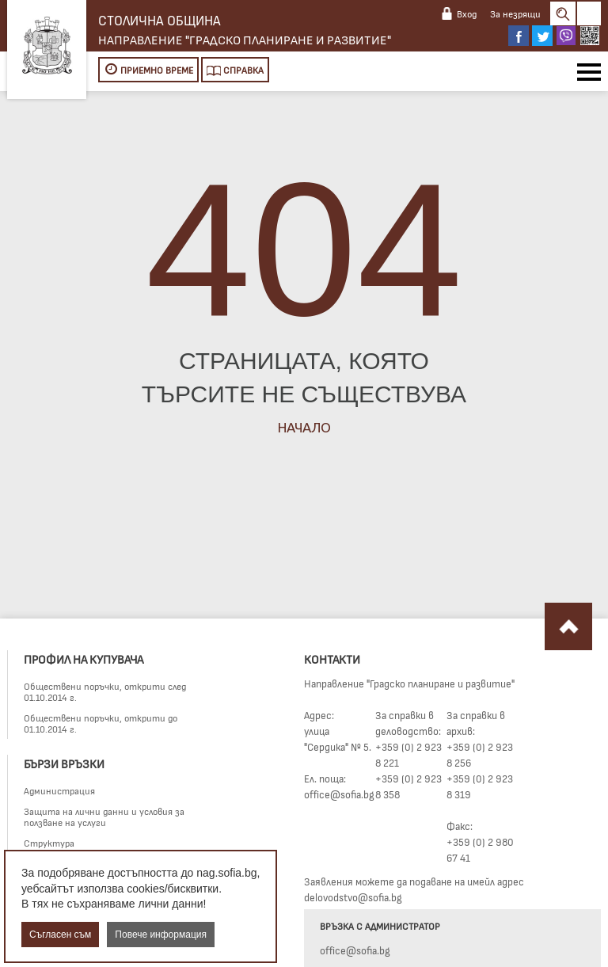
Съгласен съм (60, 934)
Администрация (59, 790)
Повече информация (161, 934)
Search (563, 13)
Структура (49, 842)
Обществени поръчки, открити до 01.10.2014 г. (100, 723)
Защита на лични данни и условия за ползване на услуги (104, 816)
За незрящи (515, 13)
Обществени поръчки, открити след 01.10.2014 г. (105, 691)
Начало (304, 427)
